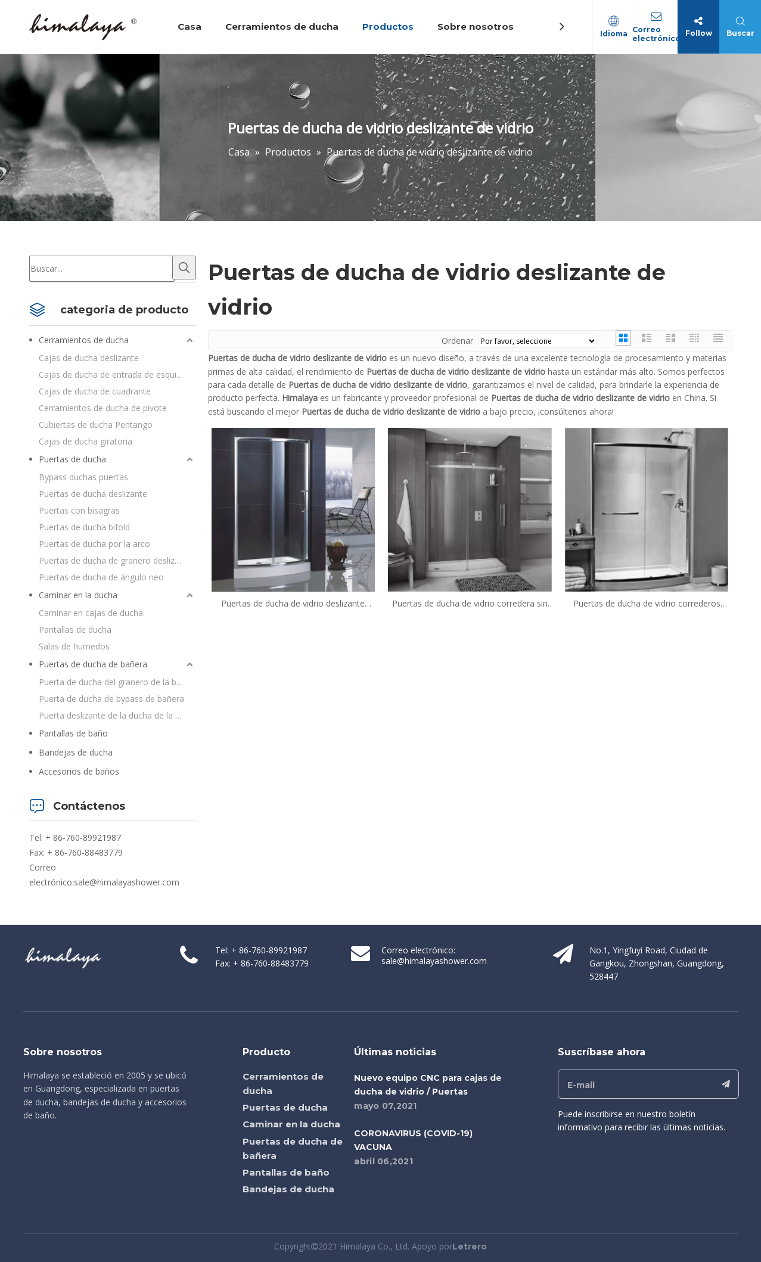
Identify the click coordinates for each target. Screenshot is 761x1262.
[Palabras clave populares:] (184, 267)
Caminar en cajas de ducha (91, 612)
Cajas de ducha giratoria (85, 441)
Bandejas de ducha (76, 752)
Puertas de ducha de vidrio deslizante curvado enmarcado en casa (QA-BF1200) (293, 604)
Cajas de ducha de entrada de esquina (112, 374)
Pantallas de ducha (75, 629)
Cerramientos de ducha (281, 26)
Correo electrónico (656, 34)
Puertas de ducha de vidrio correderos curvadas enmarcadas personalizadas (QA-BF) (646, 604)
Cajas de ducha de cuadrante (95, 391)
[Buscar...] (102, 269)
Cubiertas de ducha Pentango (96, 424)
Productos (388, 26)
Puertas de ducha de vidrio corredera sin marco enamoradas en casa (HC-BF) (470, 604)
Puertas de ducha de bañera (93, 664)
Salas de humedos (74, 646)
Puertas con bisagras (79, 510)
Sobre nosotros (475, 26)
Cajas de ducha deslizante (89, 357)
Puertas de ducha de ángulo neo (101, 577)
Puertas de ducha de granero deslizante (115, 560)
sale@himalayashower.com (126, 882)
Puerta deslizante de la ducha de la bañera (117, 715)
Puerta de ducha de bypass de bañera (111, 698)
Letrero (469, 1246)
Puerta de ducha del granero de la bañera (117, 682)
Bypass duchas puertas (83, 477)
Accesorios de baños (79, 771)
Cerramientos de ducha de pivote (103, 408)
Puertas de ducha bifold (84, 527)
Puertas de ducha (72, 459)
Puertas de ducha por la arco (94, 543)
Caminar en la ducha (78, 595)
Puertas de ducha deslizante (93, 493)
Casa (189, 26)
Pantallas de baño (73, 733)
